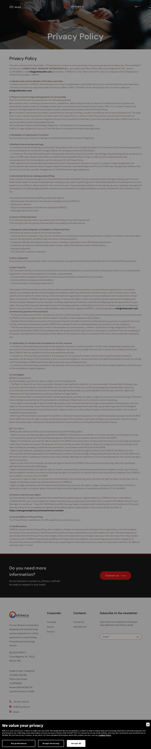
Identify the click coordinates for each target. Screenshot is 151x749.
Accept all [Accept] (76, 743)
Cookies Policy (104, 735)
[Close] (148, 724)
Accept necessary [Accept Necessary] (51, 743)
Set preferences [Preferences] (19, 743)
